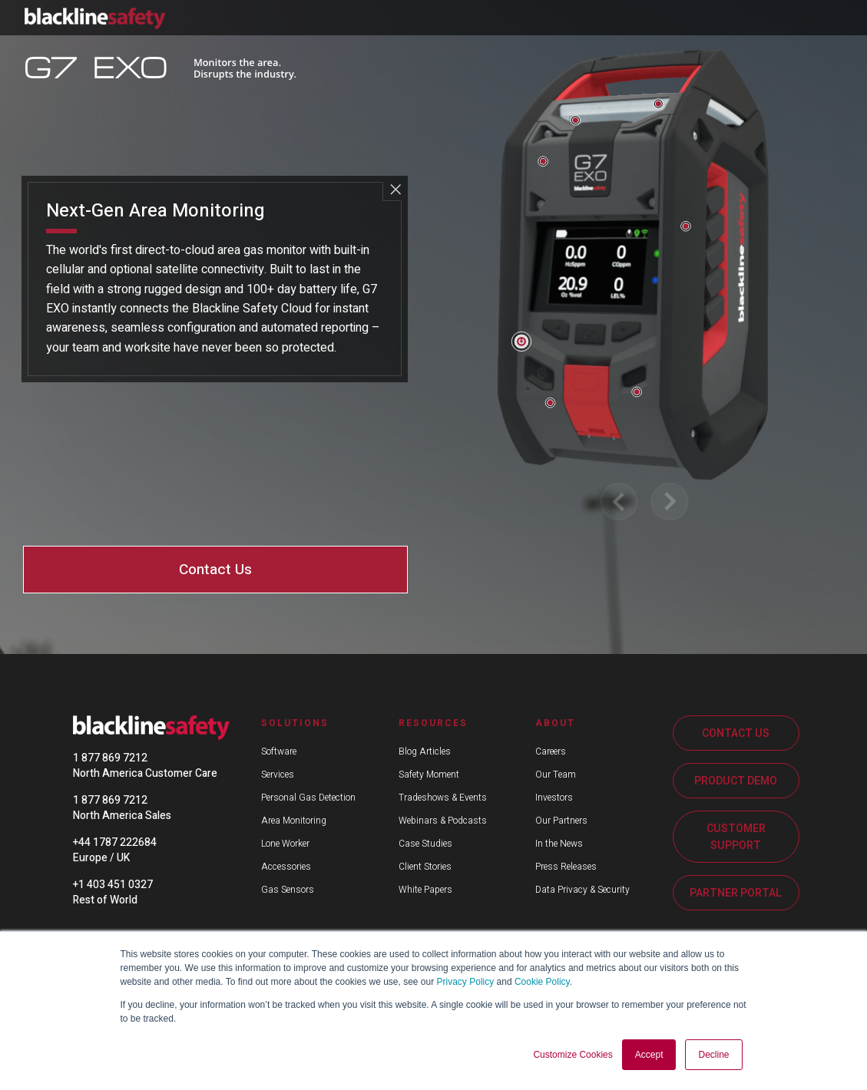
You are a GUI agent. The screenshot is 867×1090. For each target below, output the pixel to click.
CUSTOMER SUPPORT (736, 837)
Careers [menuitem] (550, 751)
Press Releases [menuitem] (566, 867)
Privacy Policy (466, 981)
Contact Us (215, 569)
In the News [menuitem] (559, 844)
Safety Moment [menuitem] (429, 774)
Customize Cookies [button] (572, 1054)
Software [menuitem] (278, 751)
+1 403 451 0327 (113, 885)
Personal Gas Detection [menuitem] (308, 797)
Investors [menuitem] (554, 797)
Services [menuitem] (277, 774)
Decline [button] (713, 1054)
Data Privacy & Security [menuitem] (582, 890)
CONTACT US (735, 733)
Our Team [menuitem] (555, 774)
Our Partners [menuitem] (561, 820)
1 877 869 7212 (110, 758)
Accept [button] (649, 1054)
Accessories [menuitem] (286, 867)
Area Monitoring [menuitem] (293, 820)
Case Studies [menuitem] (425, 844)
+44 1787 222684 (115, 842)
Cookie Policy (542, 981)
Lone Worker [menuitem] (285, 844)
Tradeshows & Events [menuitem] (443, 797)
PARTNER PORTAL (736, 893)
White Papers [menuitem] (425, 890)
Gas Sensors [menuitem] (287, 890)
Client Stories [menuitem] (425, 867)
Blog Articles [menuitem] (425, 751)
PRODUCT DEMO (735, 781)
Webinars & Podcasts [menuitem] (443, 820)
